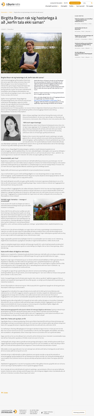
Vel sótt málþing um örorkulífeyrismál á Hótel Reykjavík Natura (83, 53)
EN (64, 3)
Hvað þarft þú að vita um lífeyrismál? (81, 28)
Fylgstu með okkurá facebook (48, 413)
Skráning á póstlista (78, 412)
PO (67, 3)
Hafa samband (33, 413)
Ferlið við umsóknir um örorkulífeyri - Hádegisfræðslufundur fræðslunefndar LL (84, 20)
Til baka (5, 393)
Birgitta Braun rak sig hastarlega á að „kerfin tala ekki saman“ (28, 12)
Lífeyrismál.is (4, 12)
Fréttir (10, 12)
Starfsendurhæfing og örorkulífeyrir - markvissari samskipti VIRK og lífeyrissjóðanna (83, 44)
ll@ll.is (36, 412)
